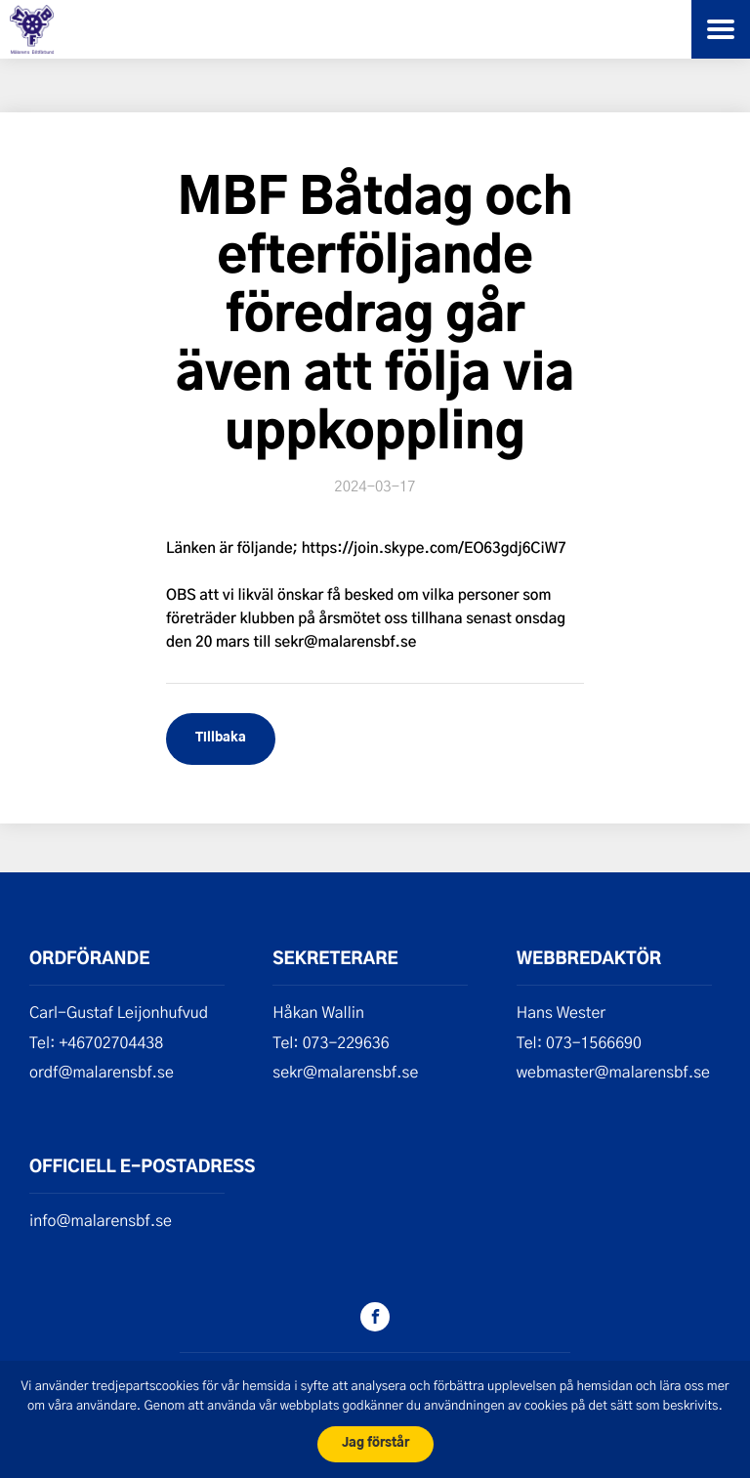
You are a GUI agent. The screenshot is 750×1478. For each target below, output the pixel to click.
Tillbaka (220, 738)
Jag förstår (375, 1443)
